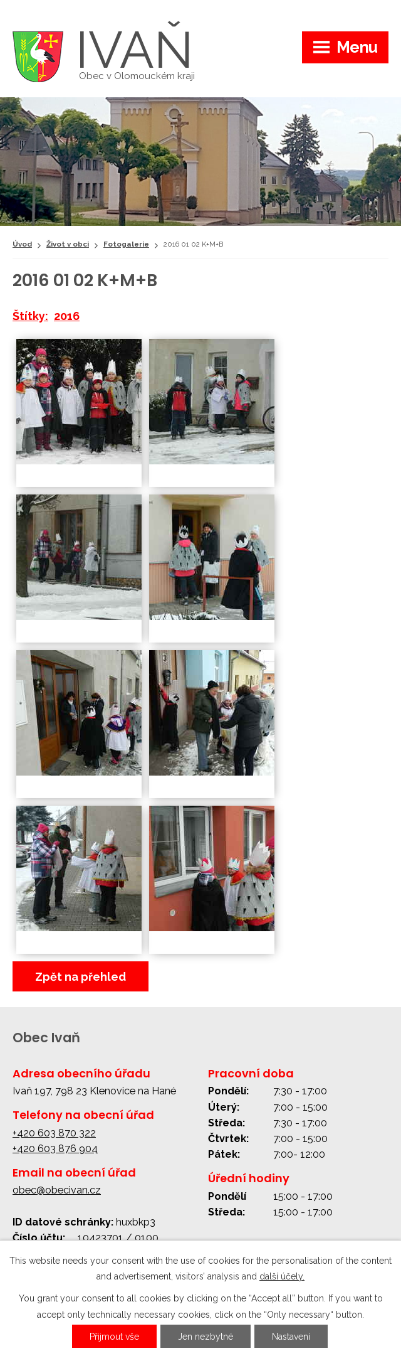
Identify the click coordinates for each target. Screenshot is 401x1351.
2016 (67, 316)
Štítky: (30, 316)
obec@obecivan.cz (57, 1190)
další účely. (282, 1276)
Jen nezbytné (205, 1337)
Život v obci (67, 244)
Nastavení (291, 1337)
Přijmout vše (114, 1337)
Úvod (22, 244)
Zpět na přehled (80, 976)
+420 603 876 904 (55, 1149)
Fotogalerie (126, 244)
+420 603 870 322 (54, 1133)
